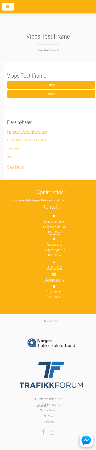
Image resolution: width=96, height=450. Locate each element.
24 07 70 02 (54, 267)
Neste (51, 93)
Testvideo (13, 149)
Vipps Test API (16, 167)
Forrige (51, 84)
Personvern (48, 422)
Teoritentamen (48, 410)
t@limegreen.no (54, 279)
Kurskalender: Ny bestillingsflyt (26, 140)
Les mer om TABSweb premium (27, 131)
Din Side (48, 416)
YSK (9, 158)
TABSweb (41, 404)
